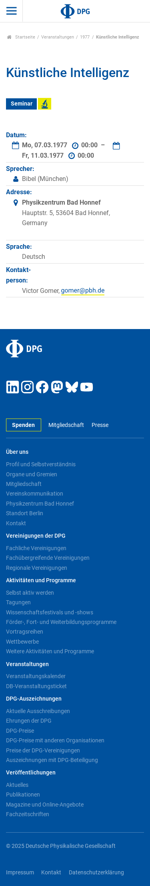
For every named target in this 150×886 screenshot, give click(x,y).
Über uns (17, 452)
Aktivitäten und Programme (41, 580)
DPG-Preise (20, 730)
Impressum (20, 872)
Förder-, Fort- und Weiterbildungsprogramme (61, 622)
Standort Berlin (24, 513)
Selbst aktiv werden (30, 592)
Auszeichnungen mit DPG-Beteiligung (52, 760)
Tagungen (18, 602)
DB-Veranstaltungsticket (36, 686)
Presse (100, 425)
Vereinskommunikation (34, 493)
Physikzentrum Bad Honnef (40, 503)
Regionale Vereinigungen (36, 568)
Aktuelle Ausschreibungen (38, 711)
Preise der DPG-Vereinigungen (43, 750)
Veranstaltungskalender (36, 676)
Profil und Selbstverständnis (41, 464)
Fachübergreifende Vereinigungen (48, 558)
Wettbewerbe (22, 641)
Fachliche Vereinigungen (36, 548)
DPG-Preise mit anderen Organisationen (55, 740)
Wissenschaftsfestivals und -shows (49, 612)
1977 (85, 37)
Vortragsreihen (24, 631)
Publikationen (23, 794)
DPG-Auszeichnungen (34, 698)
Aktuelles (17, 785)
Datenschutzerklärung (96, 872)
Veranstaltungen (57, 37)
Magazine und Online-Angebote (45, 804)
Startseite (21, 37)
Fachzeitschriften (27, 814)
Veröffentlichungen (31, 772)
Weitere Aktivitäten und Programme (50, 651)
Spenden (23, 425)
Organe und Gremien (31, 474)
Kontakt (16, 523)
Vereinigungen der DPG (36, 535)
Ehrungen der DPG (29, 720)
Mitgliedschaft (66, 425)
